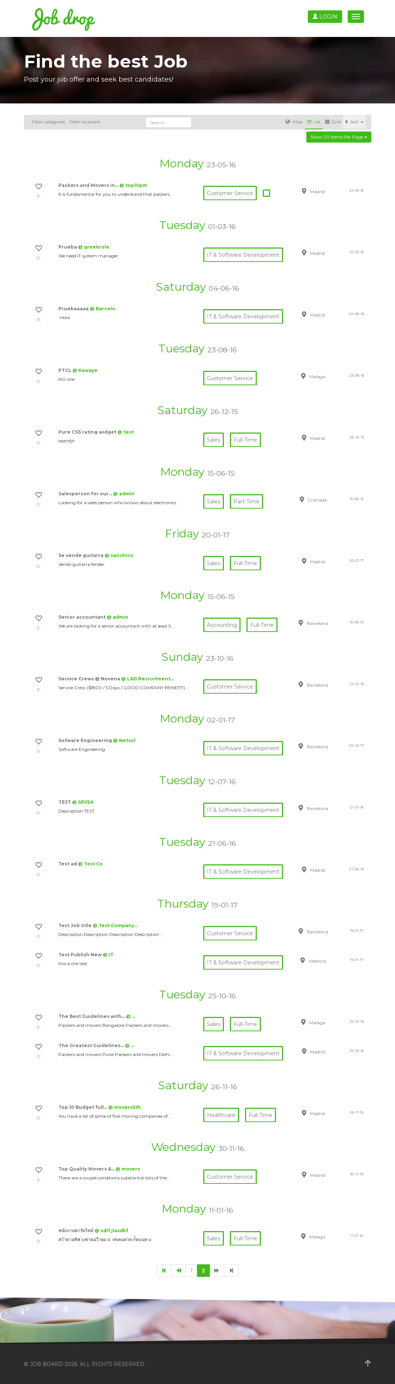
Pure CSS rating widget (88, 432)
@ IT (108, 954)
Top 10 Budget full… (83, 1107)
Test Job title (75, 925)
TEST (65, 802)
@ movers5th (124, 1107)
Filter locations (84, 121)
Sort (354, 121)
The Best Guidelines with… (92, 1016)
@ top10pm (133, 185)
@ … (130, 1016)
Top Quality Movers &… (87, 1169)
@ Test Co (90, 864)
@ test (126, 432)
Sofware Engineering (85, 740)
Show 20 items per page (338, 137)
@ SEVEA (82, 802)
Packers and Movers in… (88, 185)
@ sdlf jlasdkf (111, 1230)
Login (325, 16)
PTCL (65, 370)
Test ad (68, 864)
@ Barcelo (102, 308)
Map (294, 121)
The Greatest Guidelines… (91, 1045)
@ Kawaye (85, 370)
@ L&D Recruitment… (147, 678)
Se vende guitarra (81, 555)
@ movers (128, 1169)
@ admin (123, 493)
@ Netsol (124, 740)
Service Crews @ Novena (89, 678)
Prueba (68, 247)
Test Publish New (80, 954)
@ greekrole (93, 247)
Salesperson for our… (85, 493)
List (314, 121)
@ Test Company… (115, 925)
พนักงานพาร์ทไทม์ (76, 1230)
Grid (333, 121)
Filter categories (48, 121)
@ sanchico (119, 555)
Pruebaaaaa (74, 308)
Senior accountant (82, 617)
